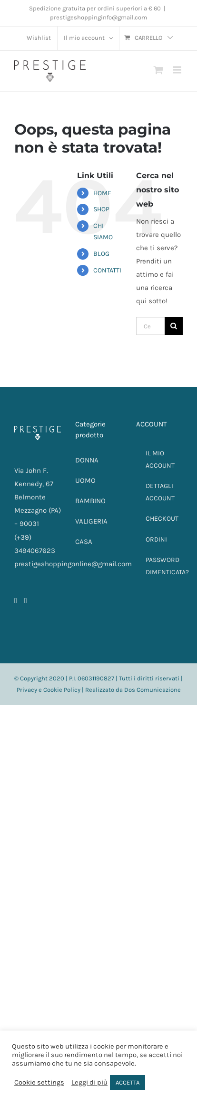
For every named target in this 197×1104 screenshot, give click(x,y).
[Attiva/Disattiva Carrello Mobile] (158, 70)
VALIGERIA (91, 521)
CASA (83, 541)
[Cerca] (174, 326)
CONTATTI (107, 270)
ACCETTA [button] (127, 1082)
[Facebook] (15, 601)
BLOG (101, 254)
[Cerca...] (150, 326)
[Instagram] (25, 601)
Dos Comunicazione (152, 689)
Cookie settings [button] (39, 1082)
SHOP (101, 209)
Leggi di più (89, 1082)
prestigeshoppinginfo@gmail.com (98, 17)
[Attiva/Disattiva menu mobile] (178, 70)
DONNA (86, 460)
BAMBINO (90, 501)
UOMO (85, 480)
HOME (102, 193)
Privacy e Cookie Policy (48, 689)
